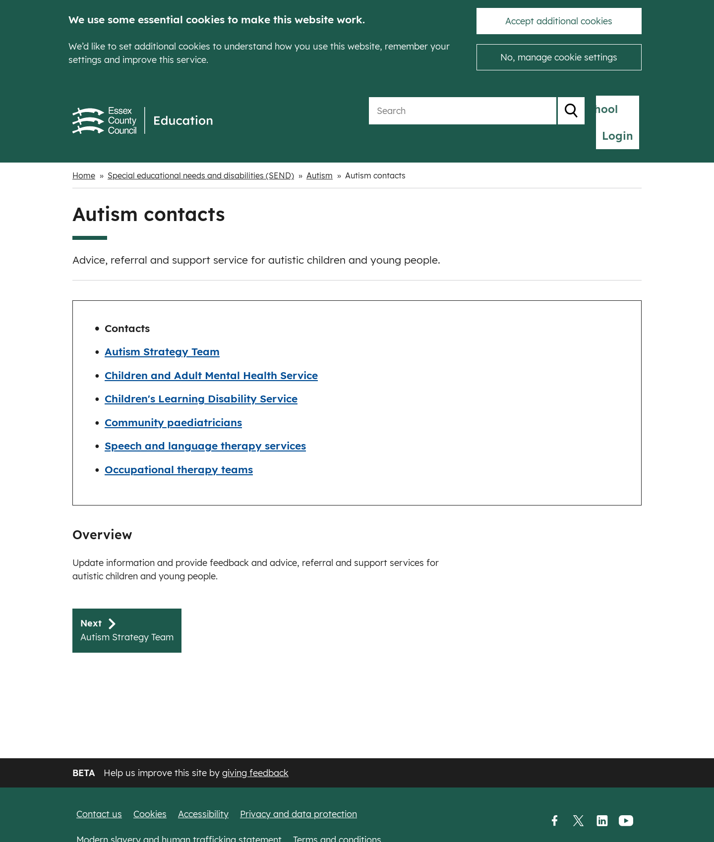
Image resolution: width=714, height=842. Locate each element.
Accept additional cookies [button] (558, 21)
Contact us (99, 813)
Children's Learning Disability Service (201, 375)
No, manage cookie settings (558, 57)
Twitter (578, 821)
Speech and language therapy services (205, 422)
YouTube (626, 821)
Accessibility (203, 813)
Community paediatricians (173, 399)
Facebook (554, 821)
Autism (319, 152)
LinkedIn (602, 821)
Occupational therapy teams (179, 446)
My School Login (590, 109)
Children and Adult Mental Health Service (211, 351)
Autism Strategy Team (162, 328)
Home (83, 152)
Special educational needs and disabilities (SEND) (201, 152)
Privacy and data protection (298, 813)
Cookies (150, 813)
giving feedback (255, 772)
